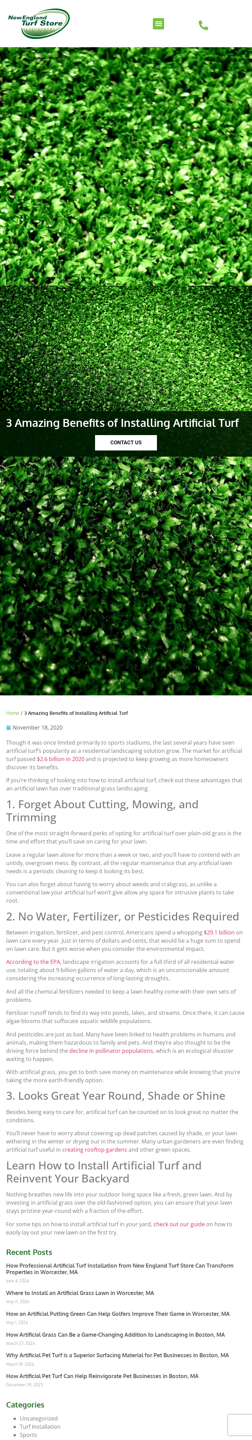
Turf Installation (40, 1426)
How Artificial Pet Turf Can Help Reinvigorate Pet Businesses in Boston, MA (102, 1376)
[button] (158, 23)
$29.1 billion (219, 932)
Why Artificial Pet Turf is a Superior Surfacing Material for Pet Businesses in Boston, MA (117, 1355)
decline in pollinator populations (111, 1051)
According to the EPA (33, 962)
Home (12, 713)
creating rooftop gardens (94, 1149)
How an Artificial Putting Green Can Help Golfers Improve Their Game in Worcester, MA (118, 1313)
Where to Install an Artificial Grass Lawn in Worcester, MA (80, 1293)
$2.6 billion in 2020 (60, 759)
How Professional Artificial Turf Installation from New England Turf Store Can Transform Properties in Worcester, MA (120, 1268)
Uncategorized (39, 1418)
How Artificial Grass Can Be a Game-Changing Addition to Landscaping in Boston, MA (115, 1334)
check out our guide (179, 1224)
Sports (28, 1435)
